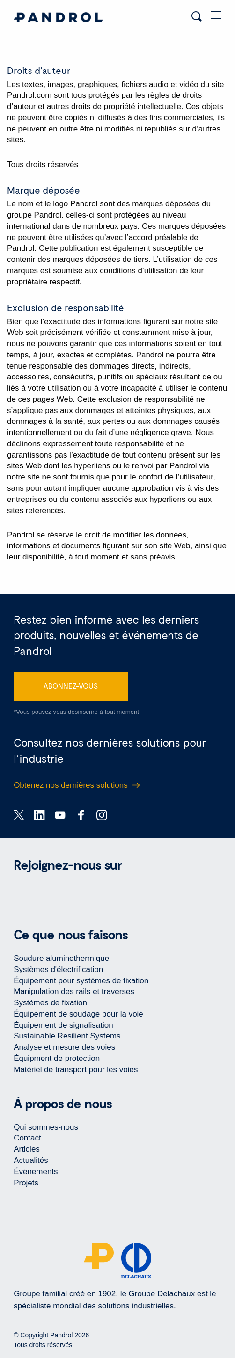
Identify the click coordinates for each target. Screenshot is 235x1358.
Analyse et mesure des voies (64, 1047)
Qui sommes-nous (46, 1127)
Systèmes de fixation (50, 1002)
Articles (27, 1149)
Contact (27, 1137)
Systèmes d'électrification (58, 969)
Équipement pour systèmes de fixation (81, 980)
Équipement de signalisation (63, 1025)
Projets (26, 1182)
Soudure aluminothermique (61, 958)
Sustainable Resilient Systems (67, 1035)
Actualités (31, 1160)
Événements (36, 1171)
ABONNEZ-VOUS (71, 686)
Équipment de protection (57, 1058)
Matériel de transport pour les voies (76, 1069)
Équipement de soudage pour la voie (78, 1013)
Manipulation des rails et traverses (74, 991)
